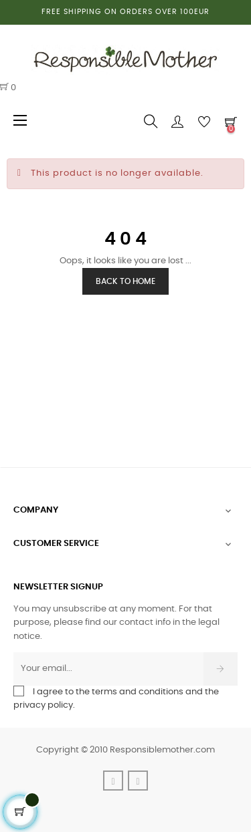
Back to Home (125, 281)
